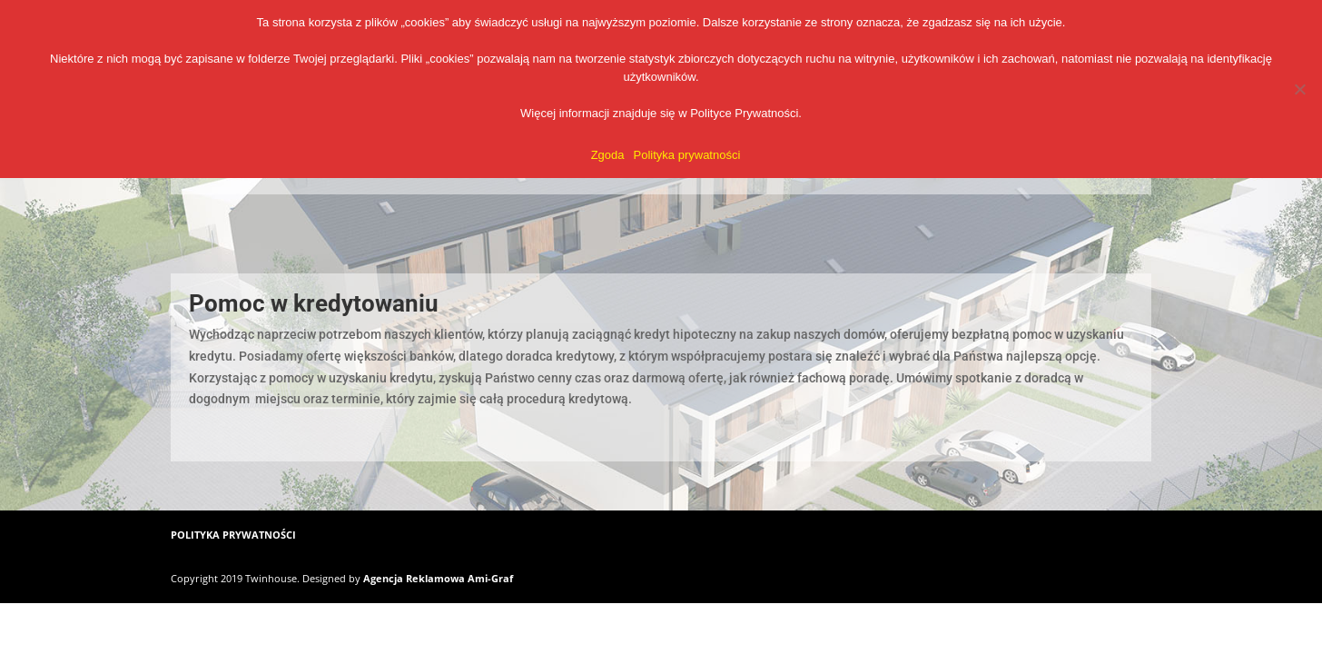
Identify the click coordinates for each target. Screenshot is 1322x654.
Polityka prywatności (687, 155)
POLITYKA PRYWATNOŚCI (233, 534)
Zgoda (608, 155)
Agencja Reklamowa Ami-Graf (438, 578)
